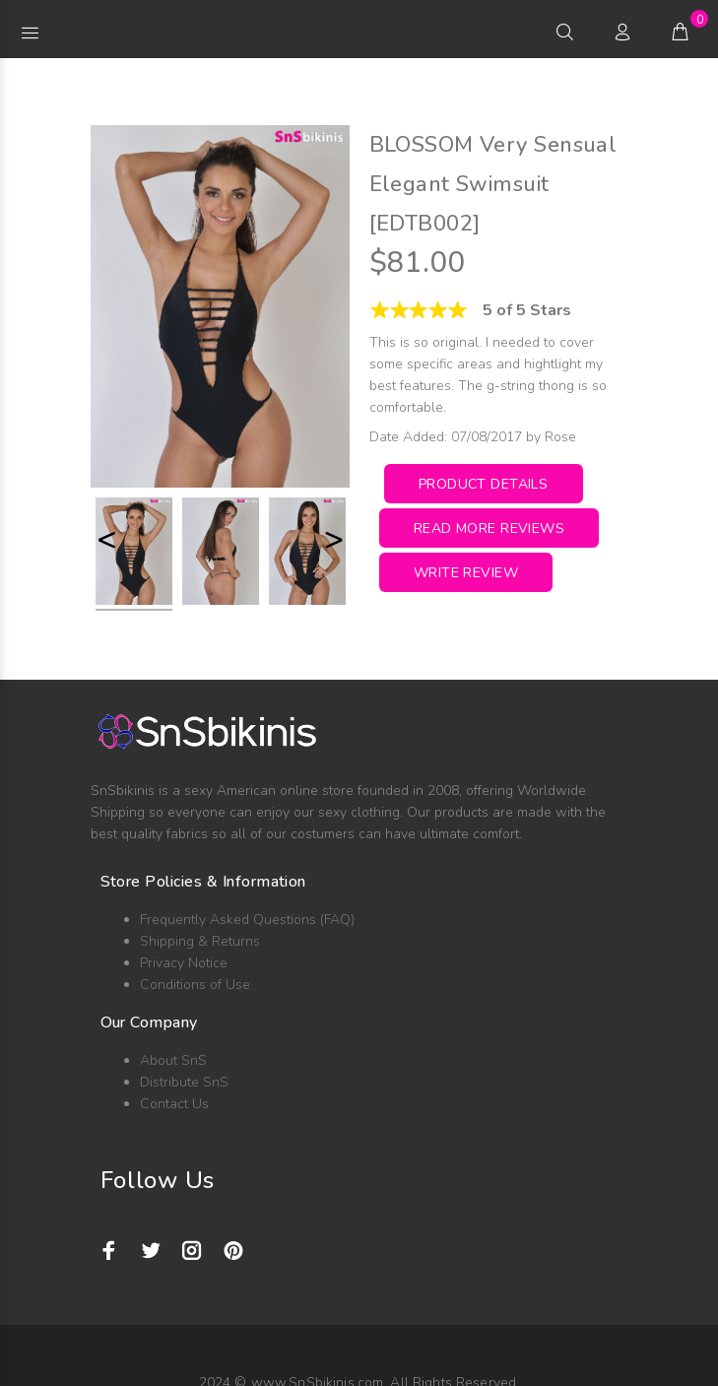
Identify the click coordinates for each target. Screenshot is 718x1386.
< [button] (106, 540)
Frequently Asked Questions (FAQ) (247, 919)
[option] (134, 554)
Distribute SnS (184, 1082)
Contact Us (174, 1103)
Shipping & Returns (200, 941)
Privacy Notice (184, 963)
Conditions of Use (195, 984)
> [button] (334, 540)
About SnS (173, 1060)
